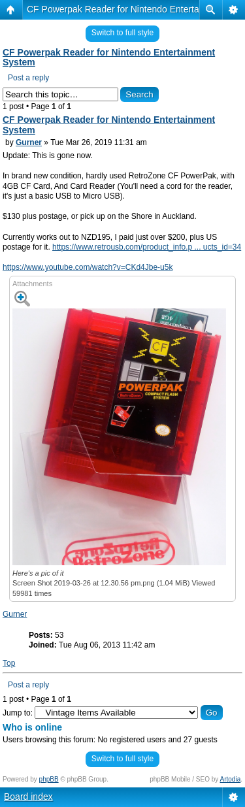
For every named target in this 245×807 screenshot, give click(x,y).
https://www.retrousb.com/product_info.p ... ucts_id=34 (146, 247)
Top (9, 663)
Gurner (29, 142)
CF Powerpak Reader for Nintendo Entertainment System (109, 57)
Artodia (230, 779)
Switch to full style (122, 32)
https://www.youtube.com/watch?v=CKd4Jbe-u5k (87, 267)
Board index (28, 796)
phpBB (49, 779)
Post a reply (28, 77)
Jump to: (18, 712)
